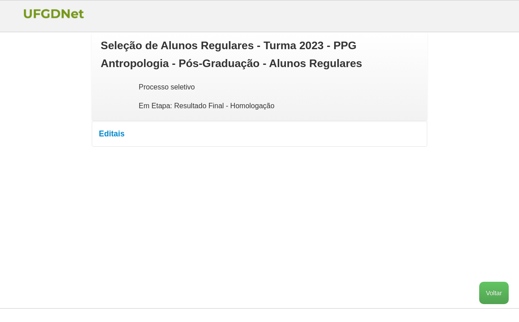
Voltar (494, 293)
